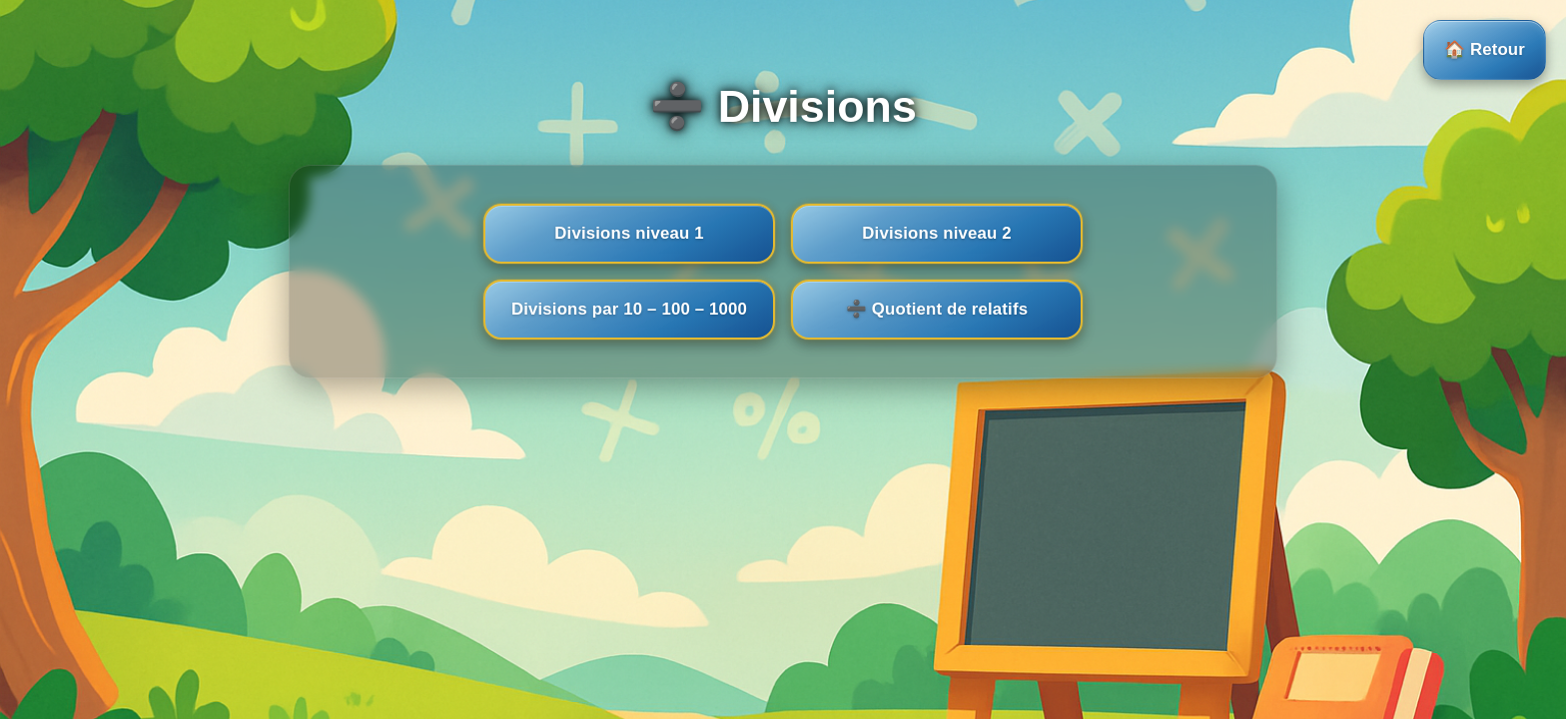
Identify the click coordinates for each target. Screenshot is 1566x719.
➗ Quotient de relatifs (937, 309)
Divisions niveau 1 (628, 233)
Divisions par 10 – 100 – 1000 (629, 309)
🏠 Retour (1484, 49)
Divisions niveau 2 (936, 233)
